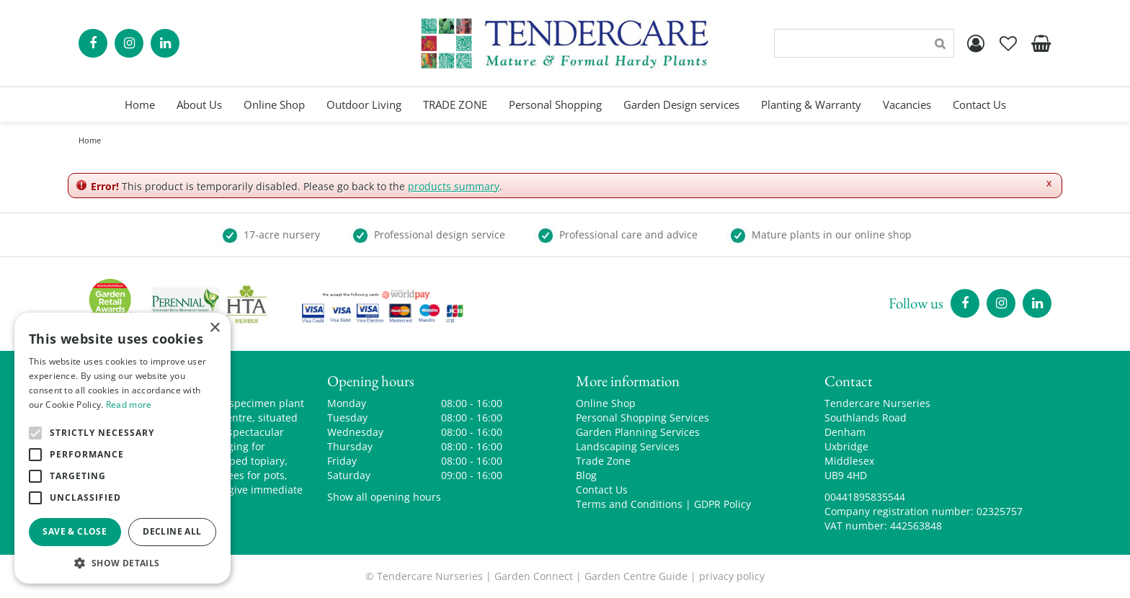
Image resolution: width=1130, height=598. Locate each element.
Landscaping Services (628, 446)
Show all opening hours (384, 497)
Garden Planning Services (638, 432)
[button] (122, 562)
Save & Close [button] (75, 531)
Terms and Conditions (629, 504)
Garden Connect (533, 576)
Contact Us (602, 489)
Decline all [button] (172, 531)
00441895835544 (864, 497)
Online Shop (606, 403)
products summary (453, 186)
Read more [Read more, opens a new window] (129, 404)
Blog (586, 475)
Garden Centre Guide (636, 576)
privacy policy (732, 576)
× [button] (214, 328)
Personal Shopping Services (642, 417)
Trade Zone (603, 461)
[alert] (122, 448)
